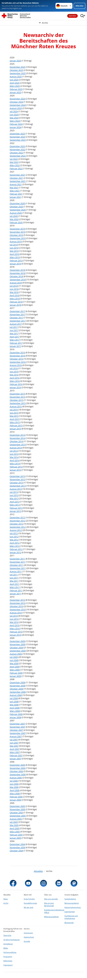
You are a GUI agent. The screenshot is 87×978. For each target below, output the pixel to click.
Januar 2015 (15, 428)
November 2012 (17, 520)
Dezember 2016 (17, 352)
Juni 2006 (14, 784)
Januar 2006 (15, 799)
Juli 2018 (14, 285)
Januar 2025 (15, 92)
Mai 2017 (14, 333)
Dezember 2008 (17, 682)
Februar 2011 (16, 590)
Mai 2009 (14, 663)
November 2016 (17, 355)
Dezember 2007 (17, 723)
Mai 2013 (14, 498)
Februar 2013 (16, 508)
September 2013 (18, 485)
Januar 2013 (15, 511)
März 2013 (15, 504)
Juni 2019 (14, 247)
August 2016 (16, 365)
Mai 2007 (14, 745)
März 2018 (15, 298)
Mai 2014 (14, 457)
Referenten (7, 961)
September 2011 (18, 568)
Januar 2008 (15, 717)
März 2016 (15, 381)
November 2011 (17, 561)
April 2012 (14, 542)
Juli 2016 (14, 368)
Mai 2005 (14, 825)
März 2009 (15, 669)
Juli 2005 (14, 822)
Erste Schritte (29, 899)
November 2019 (17, 232)
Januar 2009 (15, 676)
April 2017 (14, 336)
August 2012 (16, 530)
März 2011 (15, 587)
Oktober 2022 (16, 152)
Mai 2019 (14, 251)
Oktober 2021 (16, 178)
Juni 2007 (14, 742)
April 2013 (14, 501)
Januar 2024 (15, 127)
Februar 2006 (16, 796)
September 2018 (18, 279)
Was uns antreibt (51, 899)
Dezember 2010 (17, 600)
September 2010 (18, 609)
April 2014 (14, 460)
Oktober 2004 (16, 850)
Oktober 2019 (16, 235)
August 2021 (16, 184)
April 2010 (14, 625)
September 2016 (18, 362)
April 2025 (14, 82)
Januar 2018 (15, 305)
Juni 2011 (14, 577)
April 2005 (14, 828)
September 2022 (18, 155)
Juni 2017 (14, 330)
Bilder (5, 948)
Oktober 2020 (16, 206)
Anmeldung (8, 944)
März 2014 (15, 463)
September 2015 (18, 403)
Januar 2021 (15, 197)
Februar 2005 (16, 834)
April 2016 (14, 377)
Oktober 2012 (16, 523)
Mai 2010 (14, 622)
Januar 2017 (15, 346)
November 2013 (17, 479)
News (5, 899)
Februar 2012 (16, 549)
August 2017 (16, 324)
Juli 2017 (14, 327)
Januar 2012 (15, 552)
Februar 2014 (16, 466)
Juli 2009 (14, 657)
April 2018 (14, 295)
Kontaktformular (30, 903)
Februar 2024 (16, 124)
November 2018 (17, 273)
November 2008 (17, 685)
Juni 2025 (14, 79)
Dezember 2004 (17, 844)
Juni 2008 (14, 701)
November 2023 (17, 136)
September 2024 (18, 105)
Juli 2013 (14, 492)
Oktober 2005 (16, 812)
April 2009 (14, 666)
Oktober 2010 (16, 606)
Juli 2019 (14, 244)
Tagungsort (8, 965)
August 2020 (16, 213)
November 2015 (17, 397)
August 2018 (16, 282)
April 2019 (14, 254)
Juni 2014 (14, 454)
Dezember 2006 (17, 765)
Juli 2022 (14, 159)
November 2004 (17, 847)
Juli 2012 (14, 533)
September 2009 (18, 650)
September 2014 (18, 444)
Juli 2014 (14, 450)
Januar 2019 (15, 263)
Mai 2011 (14, 581)
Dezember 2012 (17, 517)
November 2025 (17, 67)
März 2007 (15, 752)
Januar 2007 (15, 758)
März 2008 (15, 711)
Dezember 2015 (17, 393)
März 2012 (15, 546)
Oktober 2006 (16, 771)
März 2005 (15, 831)
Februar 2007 (16, 755)
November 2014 (17, 438)
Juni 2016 (14, 371)
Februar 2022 (16, 168)
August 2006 (16, 777)
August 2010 (16, 612)
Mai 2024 (14, 117)
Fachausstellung (9, 952)
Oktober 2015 (16, 400)
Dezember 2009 (17, 641)
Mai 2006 (14, 787)
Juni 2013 (14, 495)
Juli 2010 (14, 615)
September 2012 (18, 527)
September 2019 (18, 238)
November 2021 (17, 174)
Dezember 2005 (17, 806)
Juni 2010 (14, 619)
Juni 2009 (14, 660)
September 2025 (18, 73)
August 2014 (16, 447)
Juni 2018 (14, 289)
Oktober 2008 (16, 688)
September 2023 (18, 140)
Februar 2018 (16, 301)
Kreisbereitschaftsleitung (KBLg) (53, 911)
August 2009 (16, 653)
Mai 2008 (14, 704)
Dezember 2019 (17, 228)
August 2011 (16, 571)
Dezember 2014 (17, 435)
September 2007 (18, 733)
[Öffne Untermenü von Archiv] (43, 22)
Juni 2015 (14, 412)
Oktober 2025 (16, 70)
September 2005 (18, 815)
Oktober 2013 (16, 482)
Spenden (72, 16)
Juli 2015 (14, 409)
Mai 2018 (14, 292)
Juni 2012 (14, 536)
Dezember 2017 (17, 311)
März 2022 (15, 165)
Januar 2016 (15, 387)
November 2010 (17, 603)
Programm (7, 956)
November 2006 (17, 768)
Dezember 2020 (17, 203)
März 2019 (15, 257)
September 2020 (18, 209)
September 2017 (18, 320)
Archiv (5, 903)
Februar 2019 (16, 260)
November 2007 (17, 726)
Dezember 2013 (17, 476)
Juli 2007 (14, 739)
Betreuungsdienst (71, 903)
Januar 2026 (15, 60)
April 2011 (14, 584)
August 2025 (16, 76)
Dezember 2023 (17, 133)
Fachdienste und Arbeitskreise (71, 917)
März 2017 (15, 339)
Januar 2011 (15, 593)
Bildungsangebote (51, 917)
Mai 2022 (14, 162)
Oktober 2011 (16, 565)
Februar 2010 (16, 631)
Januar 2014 (15, 469)
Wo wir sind (28, 907)
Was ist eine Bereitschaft (49, 904)
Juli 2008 (14, 698)
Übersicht (7, 935)
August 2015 (16, 406)
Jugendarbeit (69, 912)
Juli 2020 (14, 216)
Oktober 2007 (16, 730)
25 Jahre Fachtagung (11, 940)
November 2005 (17, 809)
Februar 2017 (16, 343)
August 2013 (16, 489)
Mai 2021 (14, 187)
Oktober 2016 (16, 358)
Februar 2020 (16, 222)
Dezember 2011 (17, 558)
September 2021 (18, 181)
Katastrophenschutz (72, 907)
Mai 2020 (14, 219)
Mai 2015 (14, 416)
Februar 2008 (16, 714)
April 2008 (14, 707)
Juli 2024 (14, 111)
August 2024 (16, 108)
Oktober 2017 (16, 317)
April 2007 (14, 749)
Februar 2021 (16, 193)
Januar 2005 (15, 838)
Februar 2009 (16, 673)
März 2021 (15, 190)
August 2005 (16, 818)
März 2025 (15, 86)
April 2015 (14, 419)
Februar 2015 (16, 425)
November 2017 (17, 314)
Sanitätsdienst (70, 899)
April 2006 (14, 790)
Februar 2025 (16, 89)
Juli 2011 (14, 574)
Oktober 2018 (16, 276)
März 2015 (15, 422)
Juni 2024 (14, 114)
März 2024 (15, 121)
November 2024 (17, 98)
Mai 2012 (14, 539)
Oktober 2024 (16, 101)
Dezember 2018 (17, 270)
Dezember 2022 (17, 146)
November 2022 (17, 149)
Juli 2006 (14, 780)
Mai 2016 (14, 374)
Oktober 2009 (16, 647)
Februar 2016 (16, 384)
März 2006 (15, 793)
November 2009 (17, 644)
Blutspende (69, 923)
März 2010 (15, 628)
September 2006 (18, 774)
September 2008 (18, 692)
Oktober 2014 (16, 441)
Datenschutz (29, 937)
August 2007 (16, 736)
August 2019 (16, 241)
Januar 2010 (15, 634)
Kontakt (27, 941)
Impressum (28, 933)
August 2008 (16, 695)
